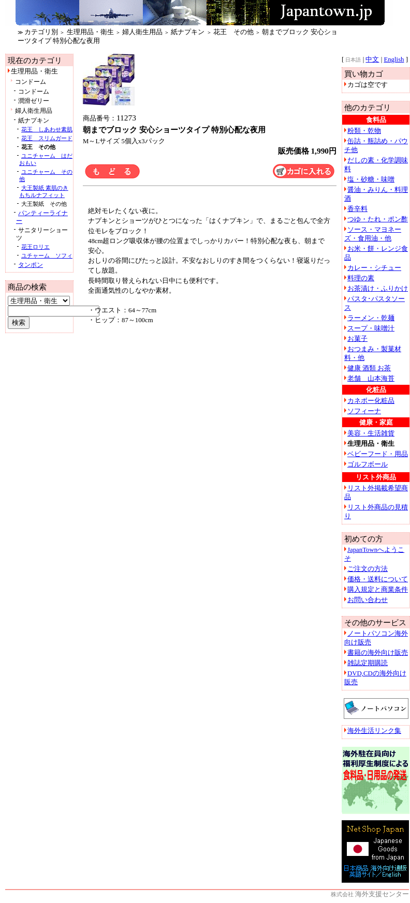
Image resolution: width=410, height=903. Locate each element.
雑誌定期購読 (367, 663)
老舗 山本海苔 (370, 378)
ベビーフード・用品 (377, 454)
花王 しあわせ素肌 (46, 129)
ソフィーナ (364, 411)
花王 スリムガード (46, 138)
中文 (372, 59)
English (394, 59)
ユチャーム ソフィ (46, 255)
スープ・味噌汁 (370, 328)
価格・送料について (377, 579)
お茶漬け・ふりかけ (377, 288)
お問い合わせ (367, 600)
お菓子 (357, 338)
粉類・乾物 (364, 130)
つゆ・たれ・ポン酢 (377, 219)
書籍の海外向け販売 (377, 652)
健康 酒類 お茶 (369, 368)
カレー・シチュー (374, 268)
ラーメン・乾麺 (370, 318)
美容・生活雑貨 (370, 433)
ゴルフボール (367, 464)
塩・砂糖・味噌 (370, 179)
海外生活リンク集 (374, 730)
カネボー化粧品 (370, 400)
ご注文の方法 (367, 569)
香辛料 (357, 209)
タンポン (30, 265)
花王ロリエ (35, 247)
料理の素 (360, 278)
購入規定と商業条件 (377, 589)
